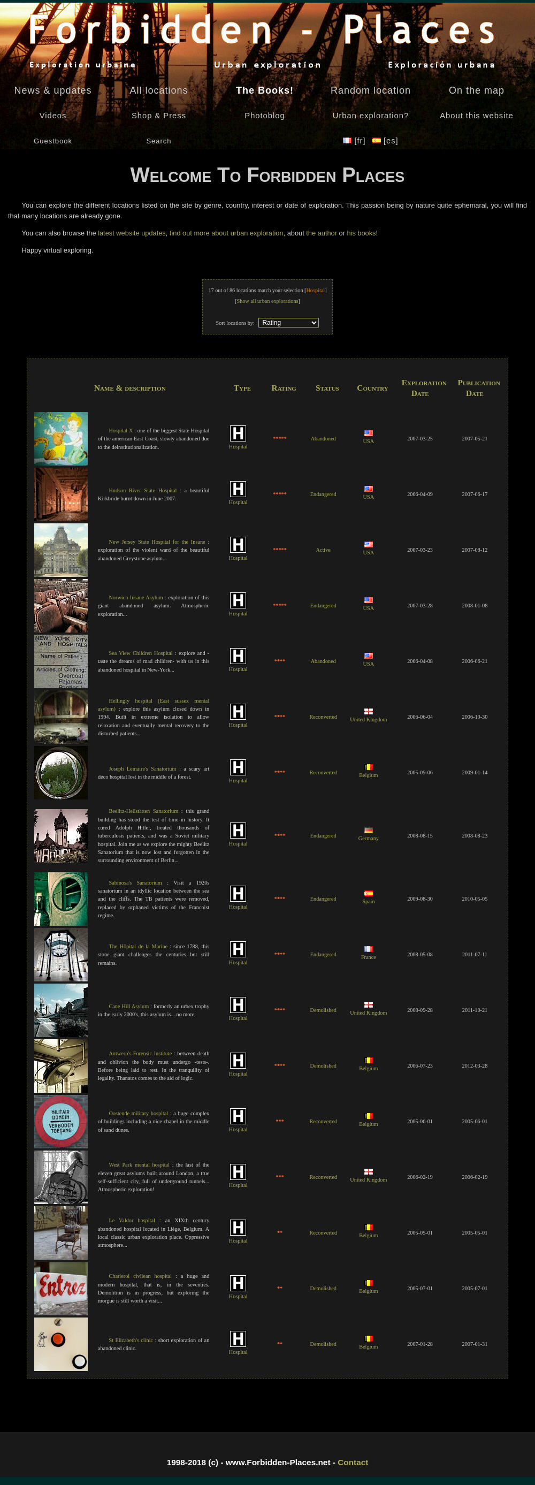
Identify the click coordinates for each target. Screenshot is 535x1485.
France (368, 953)
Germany (368, 834)
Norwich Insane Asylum (136, 597)
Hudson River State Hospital (143, 490)
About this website (476, 115)
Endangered (323, 494)
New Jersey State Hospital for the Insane (157, 542)
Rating (284, 387)
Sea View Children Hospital (140, 653)
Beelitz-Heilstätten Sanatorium (143, 811)
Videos (53, 115)
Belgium (368, 771)
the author (321, 233)
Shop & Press (159, 115)
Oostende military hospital (138, 1113)
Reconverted (323, 717)
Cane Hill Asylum (129, 1006)
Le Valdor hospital (132, 1220)
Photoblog (264, 115)
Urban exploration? (371, 115)
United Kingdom (368, 716)
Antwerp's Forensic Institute (140, 1053)
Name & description (130, 387)
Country (372, 387)
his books (361, 233)
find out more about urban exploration (227, 233)
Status (327, 387)
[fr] (355, 140)
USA (368, 437)
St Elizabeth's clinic (131, 1340)
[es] (385, 140)
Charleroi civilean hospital (140, 1276)
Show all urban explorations (267, 301)
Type (242, 387)
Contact (353, 1462)
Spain (368, 898)
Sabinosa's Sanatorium (135, 883)
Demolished (323, 1010)
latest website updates (132, 233)
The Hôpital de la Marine (138, 946)
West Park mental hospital (139, 1165)
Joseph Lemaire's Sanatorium (142, 769)
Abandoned (323, 438)
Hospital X (121, 430)
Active (323, 550)
